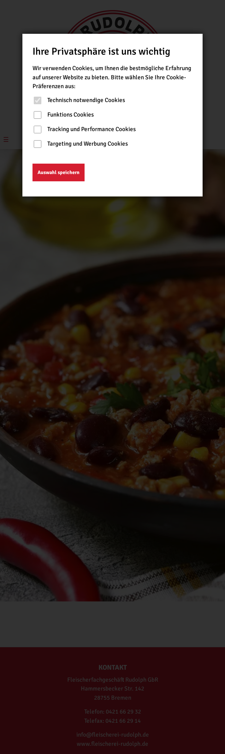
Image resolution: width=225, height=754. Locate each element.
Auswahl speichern (59, 172)
